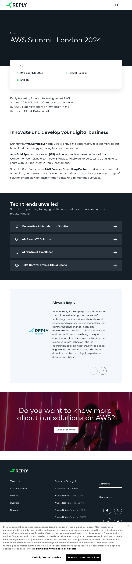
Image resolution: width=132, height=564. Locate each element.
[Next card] (103, 371)
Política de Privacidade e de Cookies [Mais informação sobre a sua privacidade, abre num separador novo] (56, 549)
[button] (66, 430)
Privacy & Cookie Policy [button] (66, 489)
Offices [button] (14, 496)
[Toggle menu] (127, 5)
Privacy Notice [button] (68, 496)
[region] (66, 543)
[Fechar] (128, 525)
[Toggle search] (117, 5)
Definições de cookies (46, 558)
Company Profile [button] (18, 489)
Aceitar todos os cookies (83, 558)
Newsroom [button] (15, 510)
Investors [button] (14, 503)
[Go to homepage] (16, 5)
